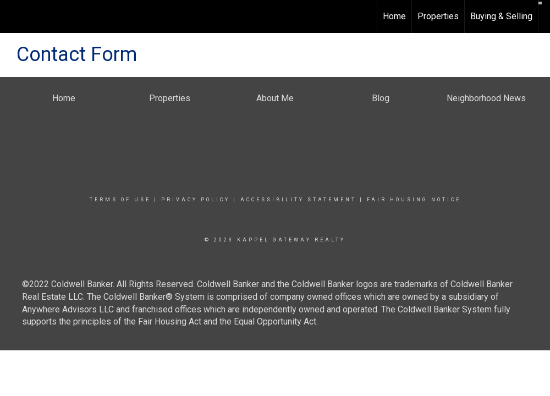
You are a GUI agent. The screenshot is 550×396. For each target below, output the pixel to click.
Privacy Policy (195, 199)
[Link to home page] (14, 16)
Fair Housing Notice (414, 199)
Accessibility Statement (298, 199)
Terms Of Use (120, 199)
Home (394, 16)
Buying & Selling (501, 16)
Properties (438, 16)
